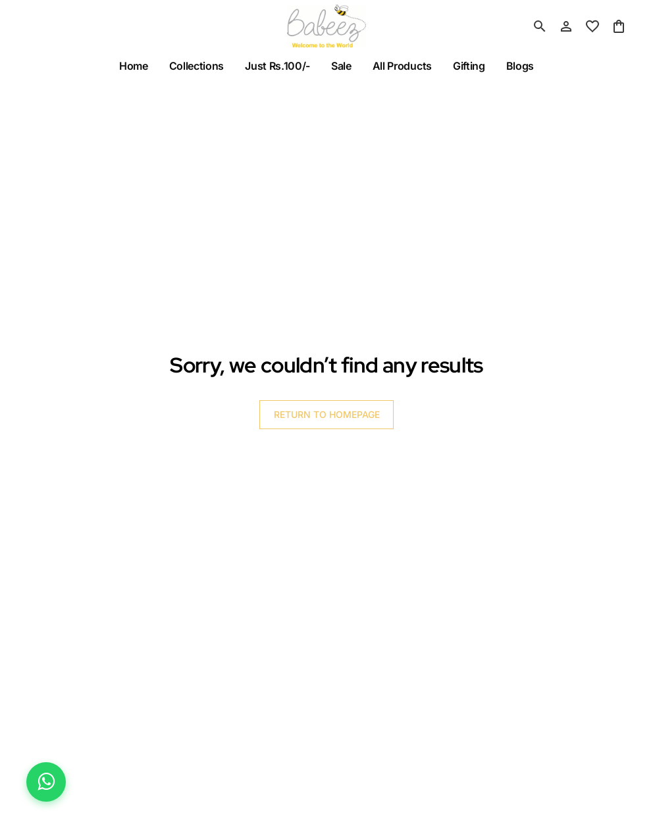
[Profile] (566, 26)
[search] (540, 26)
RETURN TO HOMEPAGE (327, 414)
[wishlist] (592, 26)
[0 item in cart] (619, 26)
